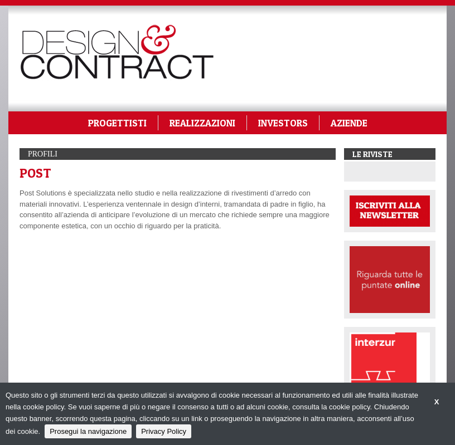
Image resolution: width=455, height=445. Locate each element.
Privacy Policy (163, 431)
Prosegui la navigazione (88, 431)
